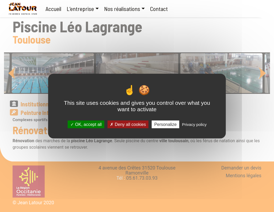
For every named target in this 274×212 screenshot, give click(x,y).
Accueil (53, 8)
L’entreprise (80, 8)
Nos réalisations (122, 8)
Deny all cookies (128, 124)
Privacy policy (194, 124)
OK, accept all (86, 124)
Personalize (165, 124)
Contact (159, 8)
